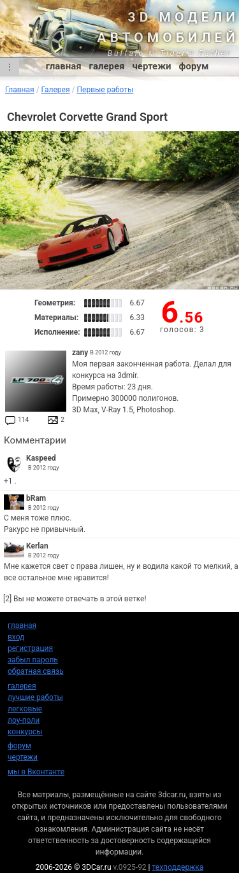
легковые (25, 708)
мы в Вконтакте (36, 771)
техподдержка (178, 867)
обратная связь (36, 671)
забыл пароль (33, 659)
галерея (107, 66)
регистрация (30, 648)
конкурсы (25, 731)
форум (194, 66)
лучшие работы (35, 697)
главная (64, 66)
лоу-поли (24, 720)
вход (16, 636)
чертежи (151, 66)
